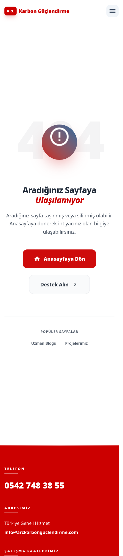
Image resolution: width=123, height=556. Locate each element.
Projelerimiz (76, 344)
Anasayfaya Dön (59, 259)
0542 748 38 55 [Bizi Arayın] (34, 485)
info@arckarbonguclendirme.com (41, 532)
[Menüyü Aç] (112, 11)
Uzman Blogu (43, 344)
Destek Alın (59, 285)
